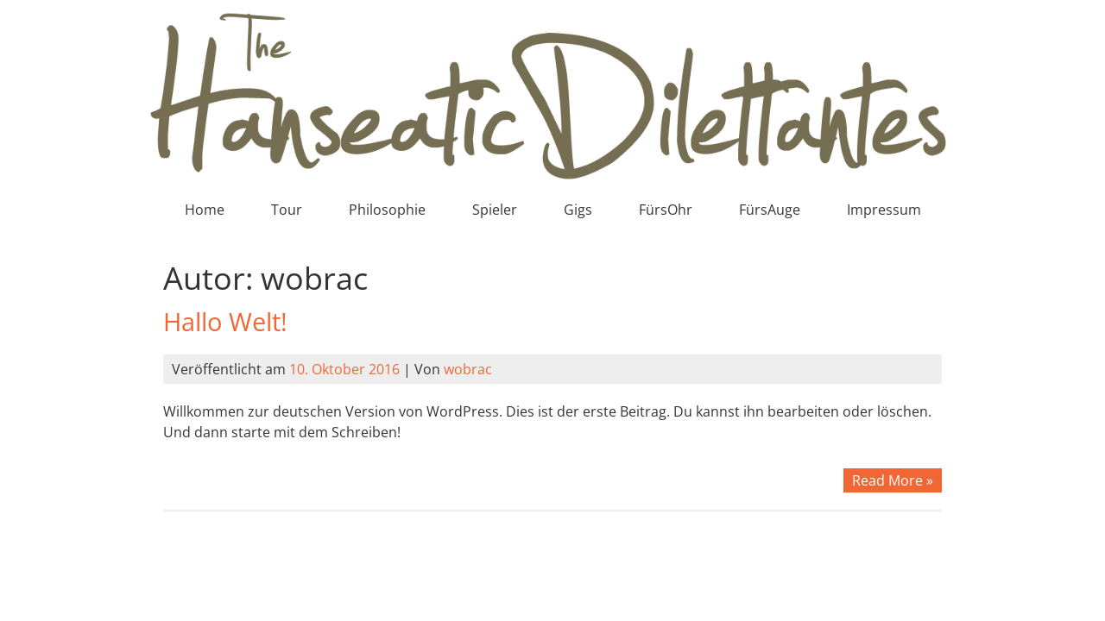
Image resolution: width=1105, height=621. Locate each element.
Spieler (494, 209)
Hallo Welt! (225, 321)
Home (204, 209)
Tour (286, 209)
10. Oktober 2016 (344, 369)
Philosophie (387, 209)
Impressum (884, 209)
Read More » (892, 480)
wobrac (468, 369)
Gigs (578, 209)
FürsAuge (769, 209)
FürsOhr (665, 209)
